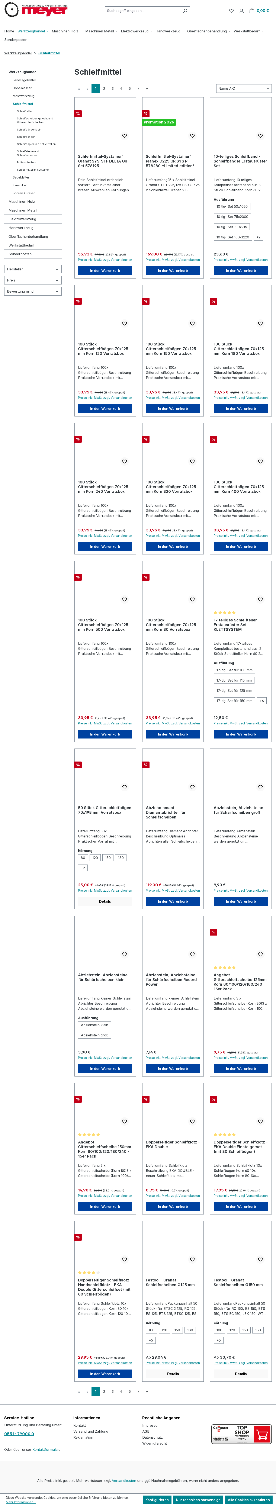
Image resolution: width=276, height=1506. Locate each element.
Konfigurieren (157, 1500)
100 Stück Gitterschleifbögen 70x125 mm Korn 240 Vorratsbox (103, 487)
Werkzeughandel (23, 72)
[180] (120, 857)
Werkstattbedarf (22, 245)
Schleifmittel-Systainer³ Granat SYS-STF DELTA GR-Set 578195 (103, 161)
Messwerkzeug (24, 96)
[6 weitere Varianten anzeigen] (262, 700)
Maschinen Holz (22, 201)
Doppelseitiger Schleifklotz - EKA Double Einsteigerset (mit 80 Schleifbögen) (241, 1147)
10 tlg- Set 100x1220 (232, 237)
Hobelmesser (22, 88)
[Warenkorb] (259, 10)
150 (108, 858)
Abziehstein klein (94, 1025)
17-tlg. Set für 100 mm (234, 670)
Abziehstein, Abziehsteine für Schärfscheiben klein (103, 977)
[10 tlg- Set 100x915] (232, 226)
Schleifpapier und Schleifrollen (36, 144)
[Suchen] (185, 10)
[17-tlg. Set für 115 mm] (234, 680)
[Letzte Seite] (147, 88)
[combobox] (142, 10)
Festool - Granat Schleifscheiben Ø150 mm (238, 1282)
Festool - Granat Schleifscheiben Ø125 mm (170, 1282)
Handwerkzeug (21, 228)
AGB (146, 1431)
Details (105, 901)
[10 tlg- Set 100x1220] (233, 237)
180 (121, 858)
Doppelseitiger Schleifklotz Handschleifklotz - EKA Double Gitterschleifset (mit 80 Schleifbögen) (104, 1287)
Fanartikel (19, 185)
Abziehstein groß (94, 1035)
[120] (95, 857)
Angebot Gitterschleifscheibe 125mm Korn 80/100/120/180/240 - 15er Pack (240, 982)
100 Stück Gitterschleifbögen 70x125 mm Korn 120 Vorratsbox (103, 349)
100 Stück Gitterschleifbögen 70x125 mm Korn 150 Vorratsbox (171, 349)
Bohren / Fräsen (24, 193)
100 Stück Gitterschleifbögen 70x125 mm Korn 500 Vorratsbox (103, 625)
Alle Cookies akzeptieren (249, 1500)
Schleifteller (24, 111)
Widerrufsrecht (154, 1443)
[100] (151, 1330)
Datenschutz (152, 1437)
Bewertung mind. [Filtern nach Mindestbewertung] (33, 291)
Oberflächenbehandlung (28, 236)
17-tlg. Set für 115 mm (234, 680)
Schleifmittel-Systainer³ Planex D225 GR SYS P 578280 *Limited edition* (170, 161)
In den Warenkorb (105, 270)
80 (83, 858)
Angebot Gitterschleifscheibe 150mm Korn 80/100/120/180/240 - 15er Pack (104, 1149)
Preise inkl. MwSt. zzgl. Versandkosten (105, 259)
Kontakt (79, 1425)
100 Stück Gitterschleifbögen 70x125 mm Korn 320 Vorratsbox (171, 487)
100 (151, 1330)
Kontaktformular (45, 1449)
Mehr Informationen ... (21, 1502)
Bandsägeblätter (24, 80)
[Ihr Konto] (242, 10)
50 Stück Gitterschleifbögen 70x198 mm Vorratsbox (104, 810)
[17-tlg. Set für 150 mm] (234, 700)
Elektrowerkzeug (22, 219)
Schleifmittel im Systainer (33, 169)
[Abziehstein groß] (94, 1035)
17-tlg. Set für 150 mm (234, 701)
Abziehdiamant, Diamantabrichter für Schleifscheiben (166, 812)
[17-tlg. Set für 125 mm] (234, 690)
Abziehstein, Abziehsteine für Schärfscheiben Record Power (171, 980)
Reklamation (83, 1437)
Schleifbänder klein (29, 129)
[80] (83, 857)
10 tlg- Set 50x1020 (232, 206)
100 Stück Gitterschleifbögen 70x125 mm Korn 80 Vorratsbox (171, 625)
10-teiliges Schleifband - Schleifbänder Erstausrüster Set (240, 161)
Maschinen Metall (23, 210)
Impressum (151, 1425)
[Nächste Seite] (138, 88)
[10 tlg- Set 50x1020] (232, 206)
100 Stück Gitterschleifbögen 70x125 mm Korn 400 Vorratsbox (239, 487)
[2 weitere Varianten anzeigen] (258, 237)
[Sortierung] (244, 88)
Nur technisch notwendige (198, 1500)
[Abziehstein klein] (94, 1024)
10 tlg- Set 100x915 (231, 227)
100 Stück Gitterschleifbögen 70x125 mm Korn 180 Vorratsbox (239, 349)
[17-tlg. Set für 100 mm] (234, 670)
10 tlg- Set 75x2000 (232, 217)
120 (95, 858)
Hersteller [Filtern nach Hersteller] (33, 269)
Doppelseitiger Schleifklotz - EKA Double (173, 1144)
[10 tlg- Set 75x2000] (232, 216)
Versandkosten (124, 1480)
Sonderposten (20, 254)
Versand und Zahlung (90, 1431)
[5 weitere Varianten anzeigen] (151, 1340)
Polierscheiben (26, 162)
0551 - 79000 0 (19, 1434)
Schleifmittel (23, 104)
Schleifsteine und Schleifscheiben (28, 153)
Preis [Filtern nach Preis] (33, 280)
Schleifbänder (26, 136)
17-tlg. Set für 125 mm (234, 690)
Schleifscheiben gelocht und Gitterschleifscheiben (35, 120)
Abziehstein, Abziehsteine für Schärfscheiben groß (238, 810)
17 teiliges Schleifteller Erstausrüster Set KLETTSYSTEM (235, 625)
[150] (107, 857)
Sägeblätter (21, 177)
